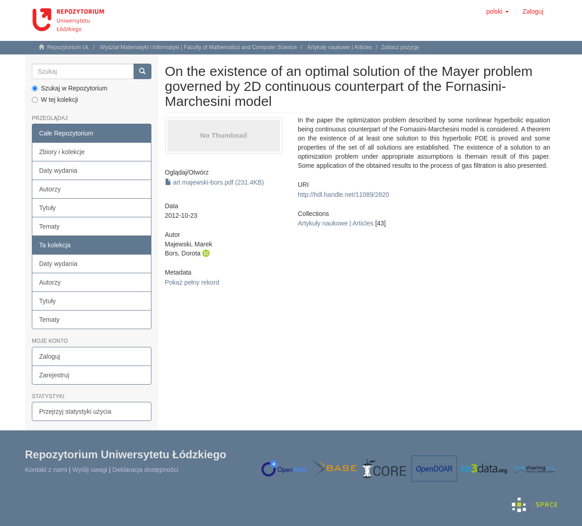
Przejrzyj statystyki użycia (75, 411)
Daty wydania (58, 170)
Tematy (49, 226)
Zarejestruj (54, 375)
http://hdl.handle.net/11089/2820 (343, 194)
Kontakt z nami (46, 469)
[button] (497, 11)
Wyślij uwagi (89, 469)
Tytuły (47, 207)
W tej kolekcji (55, 99)
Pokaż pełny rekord (192, 282)
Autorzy (49, 189)
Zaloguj (49, 356)
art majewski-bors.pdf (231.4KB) (214, 182)
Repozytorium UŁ (68, 47)
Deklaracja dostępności (145, 469)
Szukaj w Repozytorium (69, 88)
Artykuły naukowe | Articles (339, 47)
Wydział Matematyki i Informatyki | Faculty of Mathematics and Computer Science (198, 47)
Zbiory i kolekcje (62, 151)
